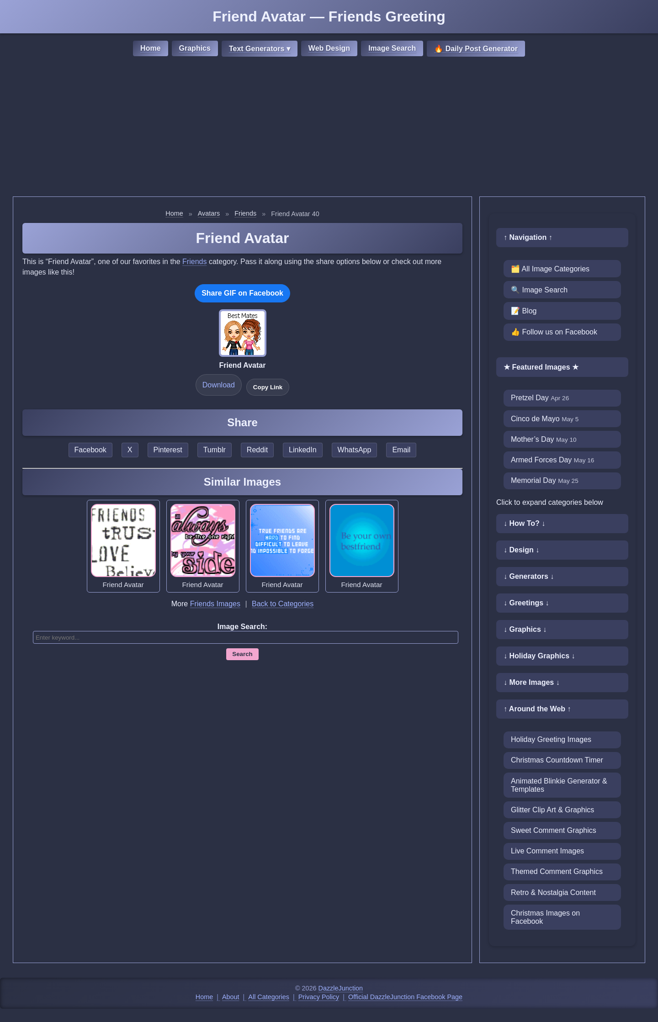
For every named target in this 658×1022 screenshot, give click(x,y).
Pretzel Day (540, 398)
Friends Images (215, 604)
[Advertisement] (329, 128)
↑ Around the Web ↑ (537, 709)
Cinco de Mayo (544, 419)
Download (218, 385)
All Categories (268, 997)
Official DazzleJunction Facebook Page (405, 997)
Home (150, 48)
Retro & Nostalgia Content (553, 892)
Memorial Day (544, 480)
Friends (245, 213)
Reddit (257, 450)
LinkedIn (303, 450)
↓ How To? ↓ (524, 523)
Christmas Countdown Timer (557, 760)
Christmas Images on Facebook (545, 917)
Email (401, 450)
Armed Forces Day (552, 460)
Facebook (90, 450)
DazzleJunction (340, 988)
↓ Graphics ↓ (525, 629)
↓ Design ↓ (521, 550)
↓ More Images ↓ (532, 682)
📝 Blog (523, 311)
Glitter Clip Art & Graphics (552, 810)
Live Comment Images (547, 851)
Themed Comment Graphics (557, 871)
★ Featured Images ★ (541, 367)
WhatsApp (354, 450)
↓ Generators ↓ (529, 576)
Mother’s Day (544, 439)
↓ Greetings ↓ (526, 603)
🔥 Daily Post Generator (476, 49)
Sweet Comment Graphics (553, 830)
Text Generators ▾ (259, 49)
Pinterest (168, 450)
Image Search (392, 48)
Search (242, 654)
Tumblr (214, 450)
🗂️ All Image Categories (550, 269)
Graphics (195, 48)
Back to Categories (282, 604)
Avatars (209, 213)
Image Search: (242, 626)
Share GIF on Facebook (242, 293)
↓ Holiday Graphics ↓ (539, 656)
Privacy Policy (319, 997)
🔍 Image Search (539, 290)
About (230, 997)
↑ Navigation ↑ (528, 237)
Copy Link (267, 387)
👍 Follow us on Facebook (554, 332)
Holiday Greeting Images (551, 739)
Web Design (329, 48)
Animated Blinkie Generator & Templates (559, 785)
